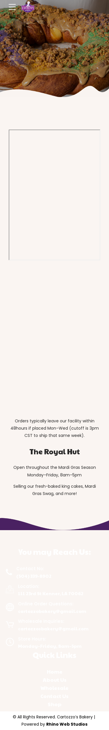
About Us (55, 679)
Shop (55, 704)
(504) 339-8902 (33, 576)
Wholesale (54, 687)
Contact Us (54, 696)
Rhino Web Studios (66, 724)
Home (54, 671)
